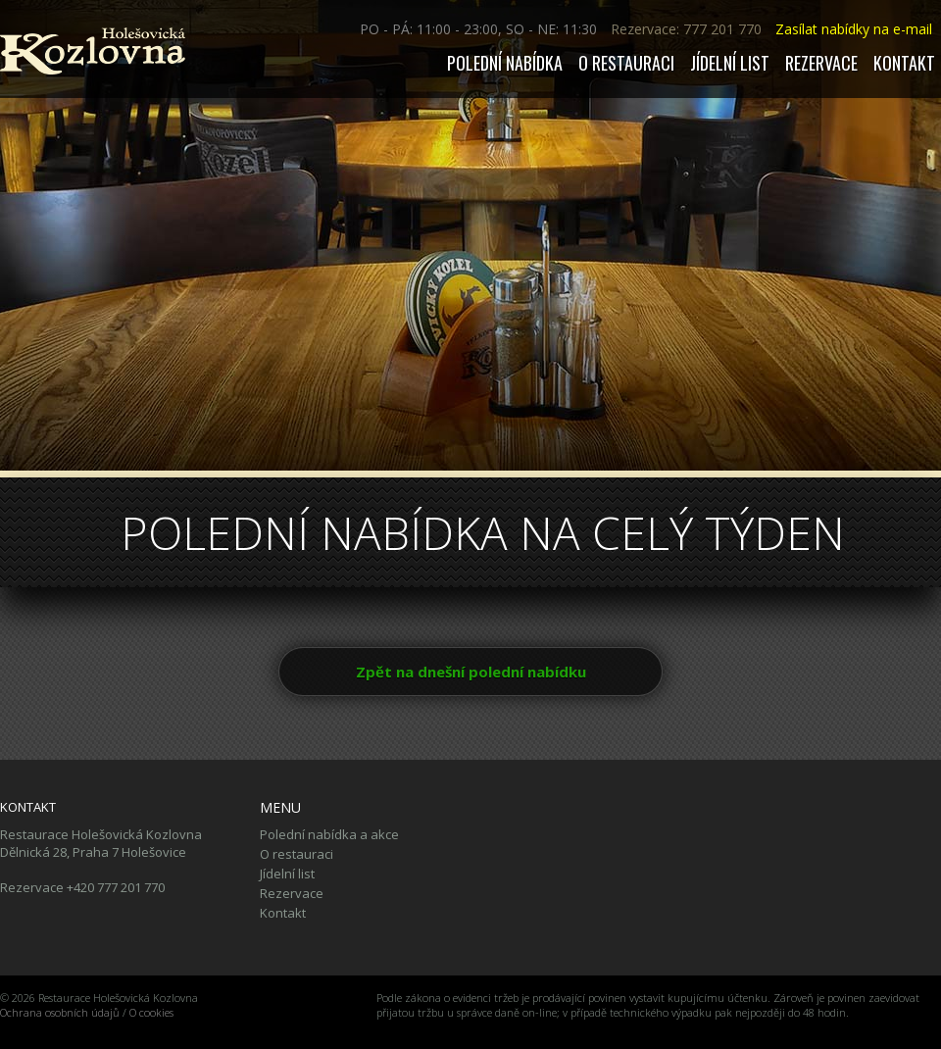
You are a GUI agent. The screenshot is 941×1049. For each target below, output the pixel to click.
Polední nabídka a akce (329, 834)
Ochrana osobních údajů (60, 1012)
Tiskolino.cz (28, 1027)
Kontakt (904, 62)
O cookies (151, 1012)
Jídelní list (729, 62)
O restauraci (626, 62)
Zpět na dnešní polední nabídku (471, 671)
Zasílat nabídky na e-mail (853, 29)
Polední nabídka (505, 62)
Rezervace (821, 62)
